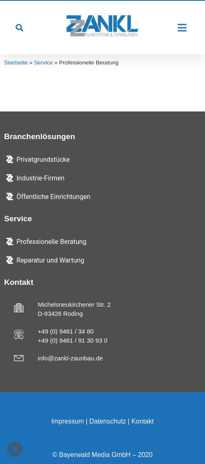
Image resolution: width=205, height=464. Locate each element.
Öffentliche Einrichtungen (53, 197)
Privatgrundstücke (43, 159)
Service (43, 62)
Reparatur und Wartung (50, 260)
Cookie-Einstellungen (35, 401)
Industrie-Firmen (40, 178)
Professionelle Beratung (51, 242)
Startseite (16, 62)
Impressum (67, 421)
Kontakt (142, 421)
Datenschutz (107, 421)
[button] (19, 28)
